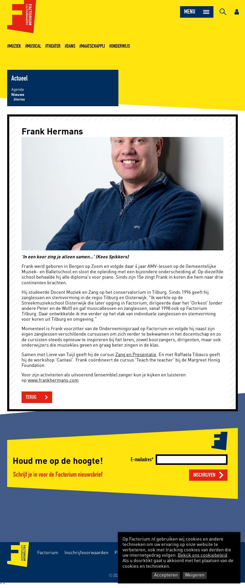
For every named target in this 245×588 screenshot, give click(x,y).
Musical (34, 46)
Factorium (47, 553)
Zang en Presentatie (135, 354)
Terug (31, 397)
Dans (71, 46)
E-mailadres (141, 459)
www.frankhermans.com (53, 380)
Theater (54, 46)
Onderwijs (120, 46)
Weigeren (194, 575)
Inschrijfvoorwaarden (86, 553)
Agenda (17, 90)
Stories (19, 99)
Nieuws (17, 95)
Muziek (15, 46)
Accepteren (166, 575)
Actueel (19, 78)
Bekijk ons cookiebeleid (202, 555)
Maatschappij (93, 46)
